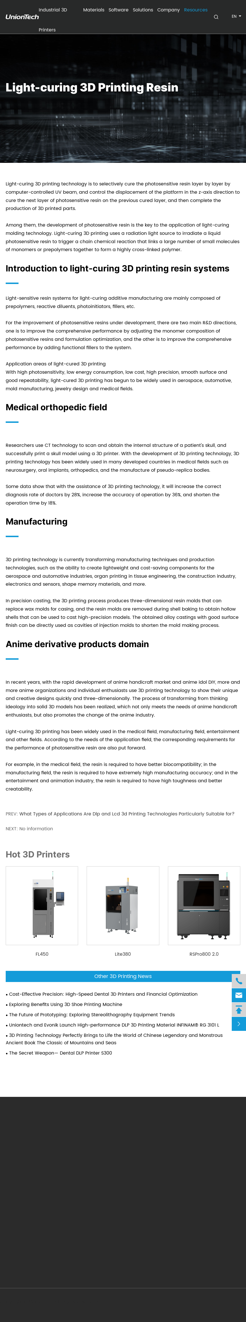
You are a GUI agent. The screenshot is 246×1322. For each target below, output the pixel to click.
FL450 (42, 954)
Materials (93, 10)
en (234, 16)
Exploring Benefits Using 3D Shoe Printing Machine (65, 1004)
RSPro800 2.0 (204, 954)
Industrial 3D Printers (53, 13)
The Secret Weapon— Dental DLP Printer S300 (60, 1053)
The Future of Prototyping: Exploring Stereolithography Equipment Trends (92, 1015)
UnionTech (42, 1302)
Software (119, 10)
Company (168, 10)
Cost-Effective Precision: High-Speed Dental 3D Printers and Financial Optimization (103, 994)
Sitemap (200, 1302)
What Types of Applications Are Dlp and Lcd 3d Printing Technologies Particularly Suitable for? (127, 814)
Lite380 (123, 954)
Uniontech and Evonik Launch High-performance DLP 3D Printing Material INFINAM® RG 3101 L (114, 1025)
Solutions (143, 10)
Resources (196, 10)
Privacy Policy (229, 1302)
